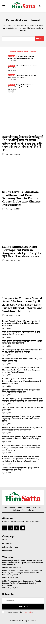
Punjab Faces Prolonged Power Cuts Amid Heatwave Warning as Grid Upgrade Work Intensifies (21, 323)
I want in (23, 607)
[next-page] (12, 91)
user (7, 154)
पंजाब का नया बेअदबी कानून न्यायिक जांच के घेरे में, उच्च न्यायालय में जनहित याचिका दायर (21, 333)
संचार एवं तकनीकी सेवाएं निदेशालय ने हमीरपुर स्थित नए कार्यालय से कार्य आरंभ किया (20, 469)
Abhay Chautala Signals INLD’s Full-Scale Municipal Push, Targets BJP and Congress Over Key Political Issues (21, 370)
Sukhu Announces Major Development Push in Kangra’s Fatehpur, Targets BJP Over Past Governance (21, 251)
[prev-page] (9, 91)
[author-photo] (3, 154)
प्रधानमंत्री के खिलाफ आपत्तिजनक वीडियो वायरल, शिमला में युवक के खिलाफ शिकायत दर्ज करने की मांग (22, 429)
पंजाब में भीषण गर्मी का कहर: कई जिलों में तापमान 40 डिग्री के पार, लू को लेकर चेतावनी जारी (22, 342)
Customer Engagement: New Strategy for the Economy (22, 76)
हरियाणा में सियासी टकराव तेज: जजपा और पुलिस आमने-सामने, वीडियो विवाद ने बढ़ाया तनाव (21, 391)
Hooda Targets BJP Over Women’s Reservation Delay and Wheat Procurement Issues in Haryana (21, 381)
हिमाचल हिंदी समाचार (7, 567)
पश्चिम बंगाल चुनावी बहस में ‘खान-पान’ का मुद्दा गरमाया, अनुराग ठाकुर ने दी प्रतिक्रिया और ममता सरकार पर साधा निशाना (21, 419)
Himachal (5, 577)
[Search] (39, 38)
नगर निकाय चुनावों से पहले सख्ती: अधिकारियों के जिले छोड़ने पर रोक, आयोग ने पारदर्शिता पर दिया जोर (22, 351)
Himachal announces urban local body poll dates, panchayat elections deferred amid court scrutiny (21, 447)
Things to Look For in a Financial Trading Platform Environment (22, 86)
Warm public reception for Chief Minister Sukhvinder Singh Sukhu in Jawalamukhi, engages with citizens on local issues (20, 459)
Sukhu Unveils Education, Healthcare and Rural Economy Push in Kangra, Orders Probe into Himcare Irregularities (21, 198)
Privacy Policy (27, 612)
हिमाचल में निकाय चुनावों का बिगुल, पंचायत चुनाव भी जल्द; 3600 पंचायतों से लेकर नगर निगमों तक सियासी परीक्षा (22, 438)
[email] (23, 600)
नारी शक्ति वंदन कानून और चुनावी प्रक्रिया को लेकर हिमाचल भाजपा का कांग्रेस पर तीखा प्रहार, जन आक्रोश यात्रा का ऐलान (22, 400)
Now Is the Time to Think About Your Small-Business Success (21, 57)
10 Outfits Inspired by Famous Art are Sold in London (22, 67)
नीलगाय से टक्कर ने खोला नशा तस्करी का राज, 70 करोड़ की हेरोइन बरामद (22, 409)
